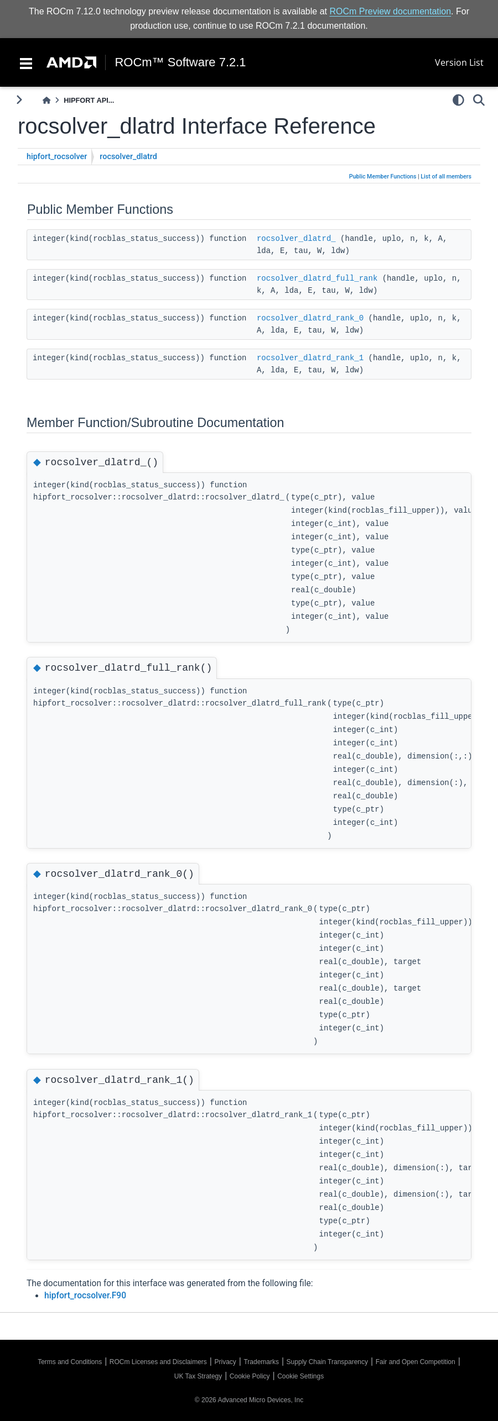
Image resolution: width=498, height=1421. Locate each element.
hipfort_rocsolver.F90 (85, 1296)
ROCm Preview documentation (390, 11)
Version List (459, 62)
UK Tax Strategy (198, 1376)
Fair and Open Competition (415, 1362)
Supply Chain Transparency (327, 1362)
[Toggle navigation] (26, 62)
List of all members (446, 176)
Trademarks (261, 1362)
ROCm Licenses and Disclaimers (158, 1362)
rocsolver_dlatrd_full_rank (317, 278)
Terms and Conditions (70, 1362)
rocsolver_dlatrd (128, 156)
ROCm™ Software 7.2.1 (180, 62)
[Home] (46, 100)
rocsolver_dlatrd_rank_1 (310, 358)
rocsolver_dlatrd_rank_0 (310, 318)
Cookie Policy (250, 1376)
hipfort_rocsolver (57, 156)
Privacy (225, 1362)
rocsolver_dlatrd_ (296, 238)
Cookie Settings (300, 1376)
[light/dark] (458, 100)
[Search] (479, 100)
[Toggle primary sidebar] (19, 100)
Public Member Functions (383, 176)
